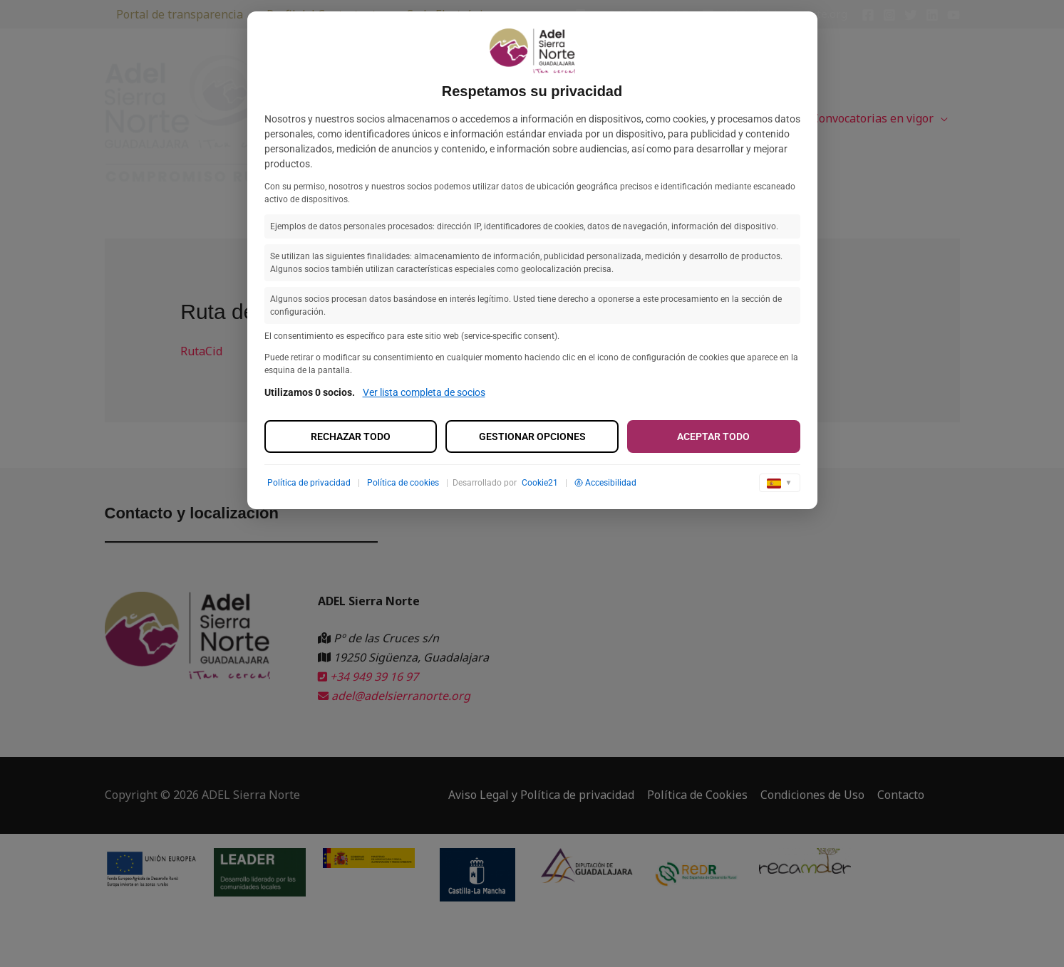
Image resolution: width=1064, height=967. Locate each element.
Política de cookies (403, 483)
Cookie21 (540, 483)
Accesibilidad (605, 483)
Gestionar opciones (532, 436)
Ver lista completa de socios (424, 392)
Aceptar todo (713, 436)
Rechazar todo (351, 436)
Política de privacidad (309, 483)
